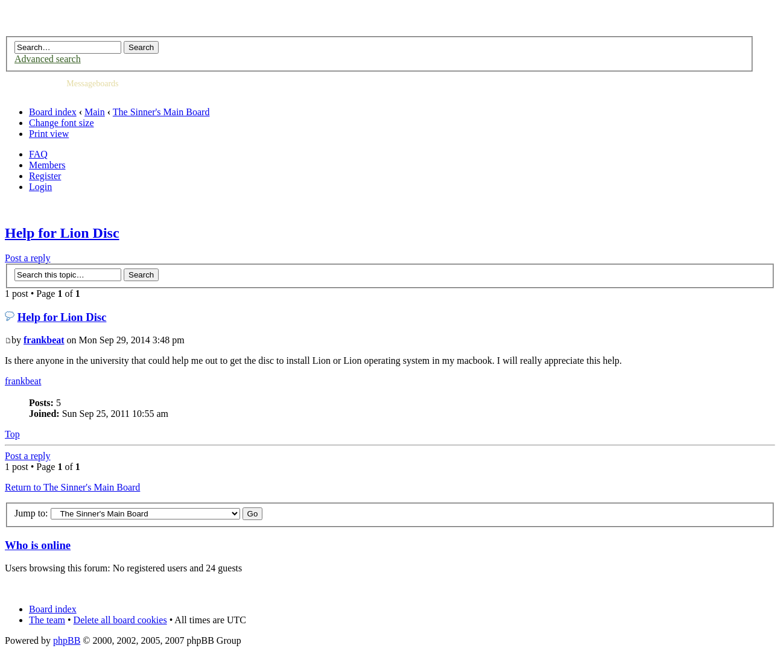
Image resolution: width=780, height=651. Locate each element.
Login (40, 187)
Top (12, 434)
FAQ (38, 154)
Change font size (61, 123)
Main (94, 112)
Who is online (38, 545)
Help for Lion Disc (62, 233)
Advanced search (47, 59)
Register (45, 176)
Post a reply (28, 258)
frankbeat (44, 340)
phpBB (66, 640)
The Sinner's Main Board (161, 112)
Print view (49, 134)
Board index (53, 112)
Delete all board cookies (120, 620)
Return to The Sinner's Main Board (72, 487)
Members (47, 165)
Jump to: (31, 513)
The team (47, 620)
